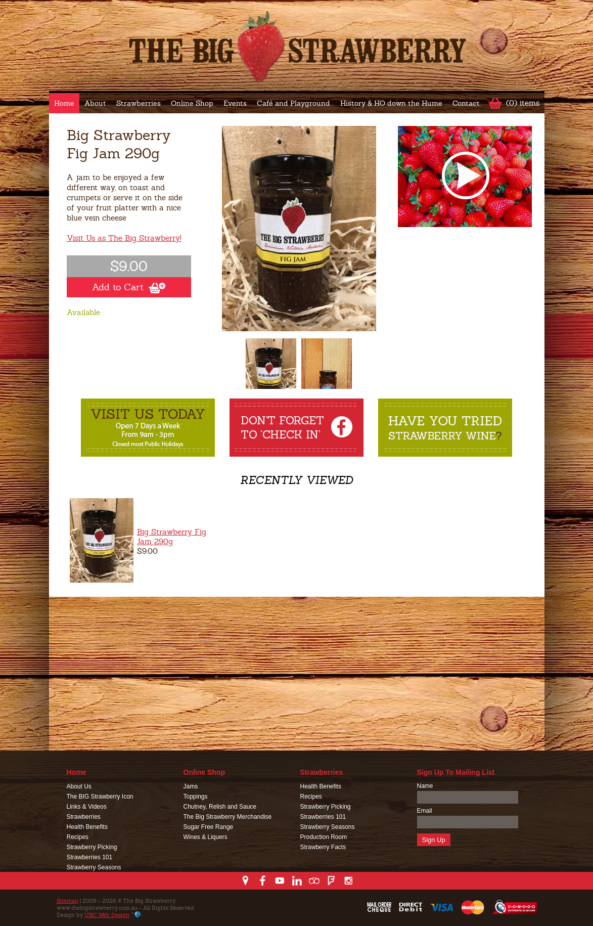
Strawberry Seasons (94, 867)
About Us (79, 786)
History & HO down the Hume (391, 103)
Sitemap (67, 900)
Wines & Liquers (205, 837)
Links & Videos (87, 806)
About (95, 103)
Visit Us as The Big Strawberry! (124, 238)
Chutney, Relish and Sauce (220, 806)
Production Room (323, 837)
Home (64, 103)
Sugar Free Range (209, 826)
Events (235, 103)
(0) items (522, 103)
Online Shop (192, 103)
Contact (466, 103)
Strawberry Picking (92, 847)
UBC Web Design (106, 914)
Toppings (196, 796)
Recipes (77, 837)
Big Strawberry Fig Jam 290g (171, 536)
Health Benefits (87, 826)
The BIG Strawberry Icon (100, 796)
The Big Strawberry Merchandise (228, 816)
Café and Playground (293, 103)
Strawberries (138, 103)
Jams (191, 786)
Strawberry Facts (323, 847)
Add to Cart (128, 287)
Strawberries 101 (90, 857)
